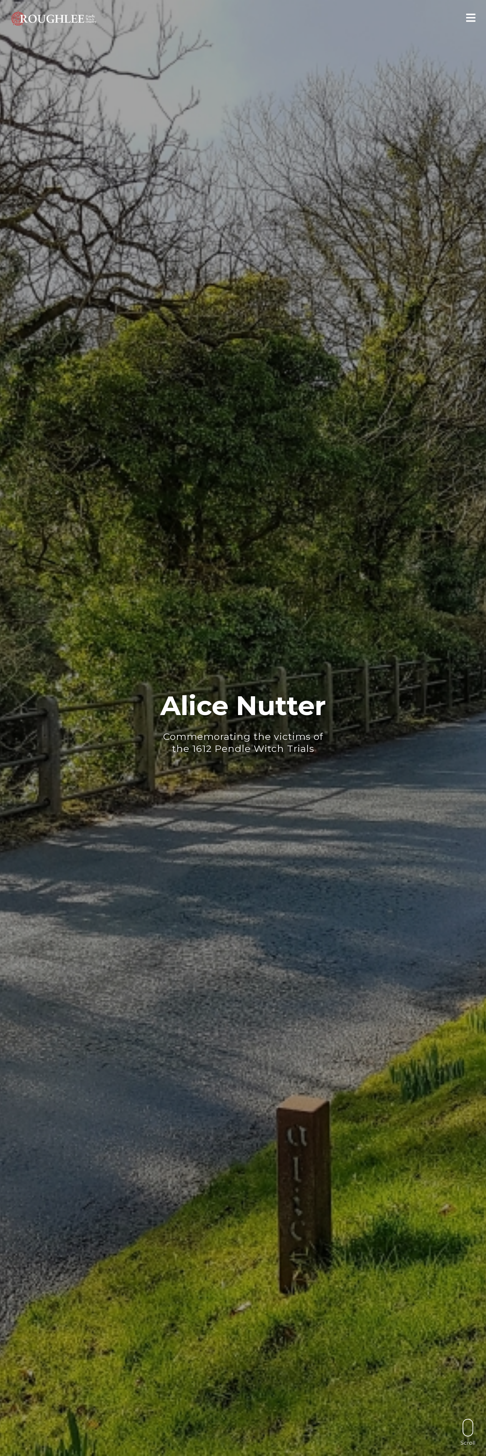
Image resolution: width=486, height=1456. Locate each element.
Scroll (467, 1432)
